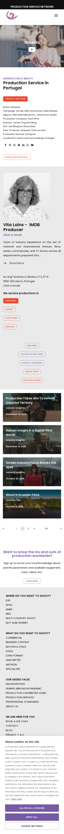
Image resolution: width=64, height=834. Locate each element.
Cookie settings (32, 826)
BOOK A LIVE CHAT (17, 721)
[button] (56, 15)
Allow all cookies (32, 808)
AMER (9, 609)
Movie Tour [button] (32, 371)
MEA (8, 613)
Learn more (16, 799)
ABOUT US (12, 706)
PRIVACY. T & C (15, 734)
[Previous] (4, 530)
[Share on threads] (14, 145)
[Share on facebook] (5, 145)
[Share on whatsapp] (28, 145)
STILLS (9, 651)
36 (46, 528)
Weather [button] (32, 345)
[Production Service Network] (12, 15)
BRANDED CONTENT (17, 642)
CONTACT (12, 725)
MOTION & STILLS (16, 646)
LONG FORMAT (14, 655)
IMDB (34, 225)
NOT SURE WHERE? (17, 622)
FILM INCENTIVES (15, 684)
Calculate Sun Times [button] (32, 354)
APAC (9, 605)
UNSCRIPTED (13, 660)
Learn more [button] (32, 581)
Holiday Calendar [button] (32, 363)
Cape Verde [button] (11, 318)
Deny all (32, 817)
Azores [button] (9, 309)
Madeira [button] (9, 327)
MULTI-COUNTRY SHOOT (21, 618)
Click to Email (12, 235)
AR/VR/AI (11, 664)
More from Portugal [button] (16, 157)
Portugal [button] (10, 301)
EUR (8, 600)
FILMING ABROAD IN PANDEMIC (24, 688)
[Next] (59, 530)
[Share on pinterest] (19, 145)
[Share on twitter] (10, 145)
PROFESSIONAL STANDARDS (22, 701)
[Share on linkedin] (23, 145)
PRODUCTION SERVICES (20, 697)
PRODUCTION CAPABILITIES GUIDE (26, 693)
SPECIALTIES (13, 669)
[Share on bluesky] (32, 145)
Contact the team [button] (15, 99)
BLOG (9, 730)
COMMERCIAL (14, 637)
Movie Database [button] (32, 380)
